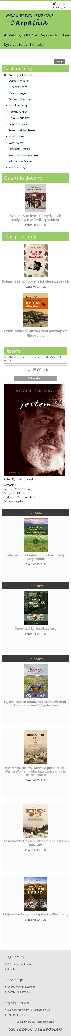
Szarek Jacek (16, 136)
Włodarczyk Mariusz (21, 161)
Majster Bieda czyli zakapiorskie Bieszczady (35, 914)
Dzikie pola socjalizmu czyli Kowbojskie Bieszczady (35, 333)
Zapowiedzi (49, 35)
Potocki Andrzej (18, 111)
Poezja (20, 357)
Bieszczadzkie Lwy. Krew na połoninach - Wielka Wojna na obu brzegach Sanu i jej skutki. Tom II (35, 771)
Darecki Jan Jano (19, 80)
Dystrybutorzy (15, 44)
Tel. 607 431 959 (16, 1014)
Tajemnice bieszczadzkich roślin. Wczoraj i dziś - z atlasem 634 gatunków (35, 703)
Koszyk (61, 4)
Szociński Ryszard (20, 149)
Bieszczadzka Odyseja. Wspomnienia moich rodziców (35, 843)
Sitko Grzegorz (18, 124)
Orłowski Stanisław (20, 99)
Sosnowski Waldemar (22, 130)
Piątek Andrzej (18, 105)
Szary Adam (16, 142)
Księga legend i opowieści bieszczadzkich (35, 281)
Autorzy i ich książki (38, 357)
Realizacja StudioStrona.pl (48, 1028)
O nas (66, 35)
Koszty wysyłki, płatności (21, 986)
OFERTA (30, 35)
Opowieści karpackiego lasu (36, 628)
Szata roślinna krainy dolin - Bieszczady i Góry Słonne (35, 557)
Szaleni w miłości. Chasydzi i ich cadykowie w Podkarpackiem (35, 218)
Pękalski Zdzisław (19, 118)
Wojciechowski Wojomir (23, 155)
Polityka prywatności (19, 964)
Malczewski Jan (18, 93)
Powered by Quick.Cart (21, 1028)
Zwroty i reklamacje (18, 992)
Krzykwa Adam (18, 87)
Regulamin (13, 969)
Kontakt (36, 44)
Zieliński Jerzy (17, 167)
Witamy (15, 35)
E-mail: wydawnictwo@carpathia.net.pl (29, 1009)
